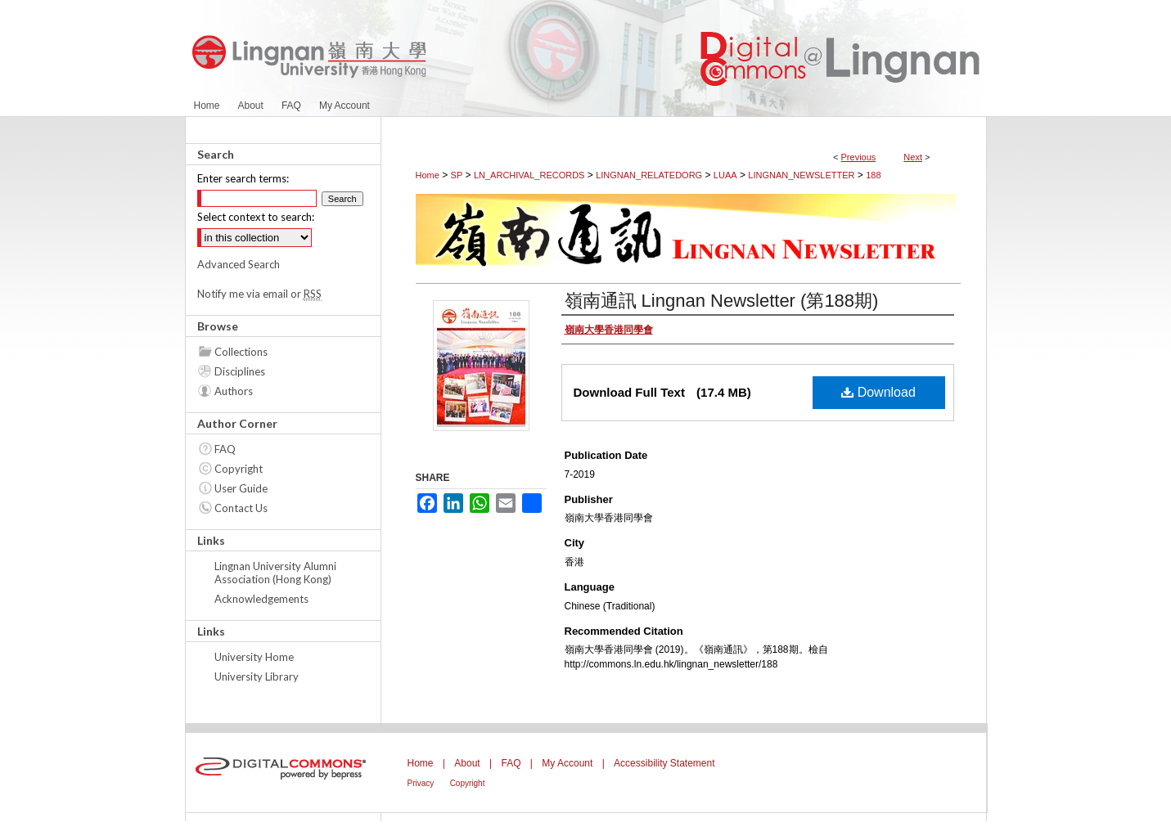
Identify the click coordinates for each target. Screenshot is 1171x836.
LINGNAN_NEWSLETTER (801, 175)
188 (873, 175)
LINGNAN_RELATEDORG (649, 175)
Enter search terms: (243, 178)
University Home (254, 656)
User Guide (241, 488)
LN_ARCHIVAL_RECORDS (529, 175)
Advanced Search (238, 264)
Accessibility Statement (664, 763)
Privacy (421, 783)
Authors (233, 391)
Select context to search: (255, 216)
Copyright (238, 468)
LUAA (725, 175)
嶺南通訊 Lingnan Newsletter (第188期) (722, 300)
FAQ (225, 449)
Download (878, 392)
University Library (256, 676)
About (467, 763)
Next (912, 157)
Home (427, 175)
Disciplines (239, 371)
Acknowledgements (261, 598)
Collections (241, 351)
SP (457, 175)
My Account (567, 763)
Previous (858, 157)
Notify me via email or (259, 293)
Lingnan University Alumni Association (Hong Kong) (275, 573)
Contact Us (241, 508)
